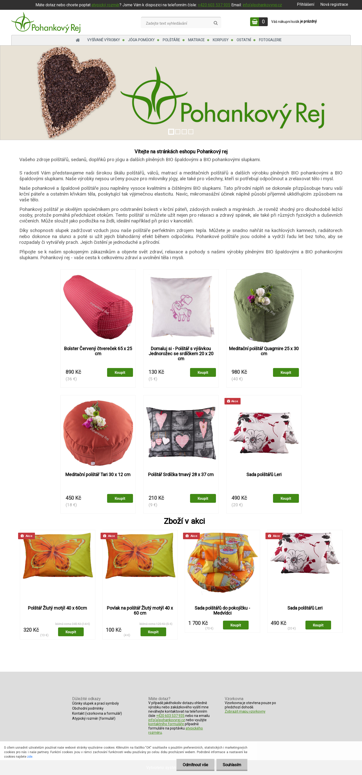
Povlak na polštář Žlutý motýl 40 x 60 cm (140, 611)
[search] (215, 23)
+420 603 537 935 (214, 5)
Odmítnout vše (195, 764)
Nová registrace (334, 4)
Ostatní (244, 40)
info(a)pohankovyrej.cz (262, 5)
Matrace (196, 40)
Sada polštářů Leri (264, 474)
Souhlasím (232, 764)
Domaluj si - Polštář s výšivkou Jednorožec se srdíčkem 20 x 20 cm (181, 353)
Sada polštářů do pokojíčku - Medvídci (222, 611)
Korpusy (221, 40)
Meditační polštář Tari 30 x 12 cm (97, 474)
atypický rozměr (105, 5)
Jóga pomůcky (141, 40)
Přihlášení (305, 4)
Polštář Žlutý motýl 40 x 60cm (57, 608)
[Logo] (45, 22)
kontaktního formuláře (166, 724)
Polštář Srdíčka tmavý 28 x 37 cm (181, 474)
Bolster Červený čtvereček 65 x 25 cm (98, 351)
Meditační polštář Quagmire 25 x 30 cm (264, 351)
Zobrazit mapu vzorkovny (245, 711)
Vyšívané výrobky (103, 40)
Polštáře (171, 40)
